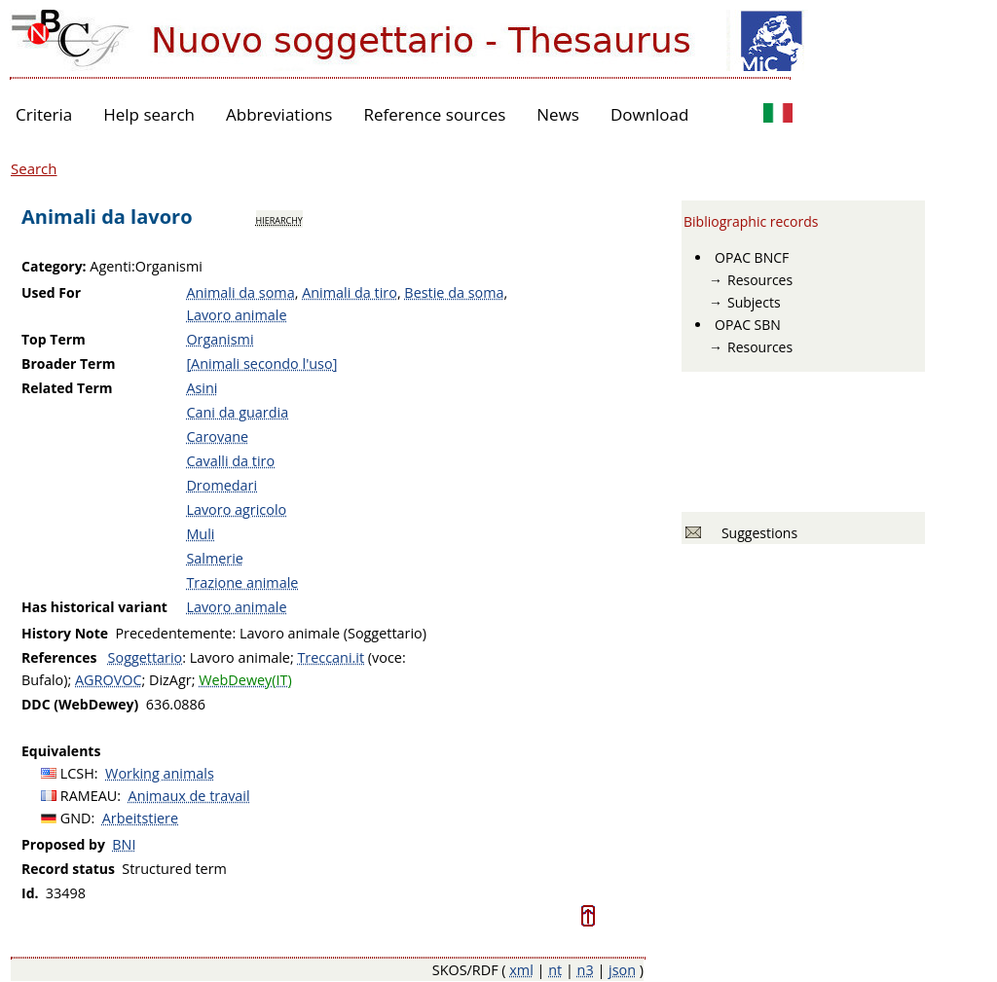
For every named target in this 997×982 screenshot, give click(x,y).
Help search (149, 114)
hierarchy (279, 219)
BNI (123, 844)
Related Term (67, 388)
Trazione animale (242, 582)
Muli (200, 534)
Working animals (159, 773)
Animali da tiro (349, 292)
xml (521, 970)
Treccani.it (330, 657)
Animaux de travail (189, 795)
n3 (585, 970)
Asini (201, 388)
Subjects (754, 302)
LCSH (77, 773)
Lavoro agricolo (236, 509)
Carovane (217, 436)
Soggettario (145, 657)
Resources (760, 280)
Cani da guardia (237, 412)
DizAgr (170, 680)
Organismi (219, 339)
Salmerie (214, 558)
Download (649, 114)
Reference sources (434, 114)
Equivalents (60, 751)
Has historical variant (94, 607)
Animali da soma (240, 292)
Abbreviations (279, 114)
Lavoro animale (236, 315)
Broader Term (68, 363)
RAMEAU (89, 795)
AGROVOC (108, 680)
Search (34, 168)
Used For (51, 292)
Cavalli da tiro (230, 461)
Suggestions (756, 533)
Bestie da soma (453, 292)
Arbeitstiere (140, 818)
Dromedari (221, 485)
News (557, 114)
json (622, 970)
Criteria (44, 114)
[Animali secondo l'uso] (261, 363)
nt (555, 970)
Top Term (53, 339)
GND (76, 818)
